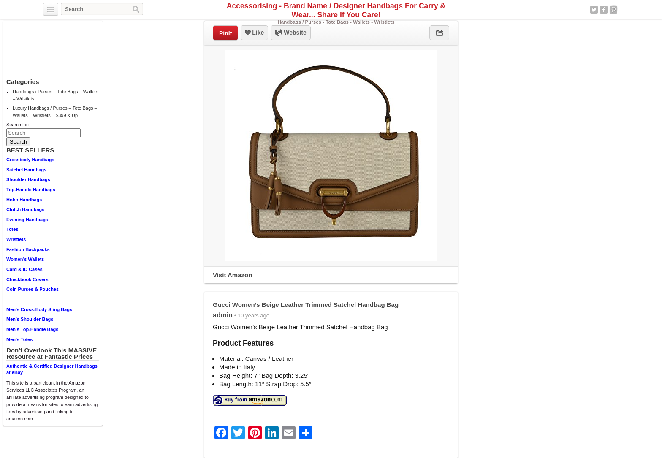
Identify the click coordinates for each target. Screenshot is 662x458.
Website (290, 33)
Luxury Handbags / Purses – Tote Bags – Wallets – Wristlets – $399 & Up (55, 112)
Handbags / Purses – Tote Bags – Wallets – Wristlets (55, 95)
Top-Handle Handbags (30, 189)
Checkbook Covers (27, 279)
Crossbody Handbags (30, 159)
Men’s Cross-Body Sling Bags (39, 309)
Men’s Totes (19, 339)
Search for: (17, 124)
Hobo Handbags (24, 199)
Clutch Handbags (25, 209)
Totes (12, 229)
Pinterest (613, 9)
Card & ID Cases (24, 269)
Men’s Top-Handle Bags (32, 329)
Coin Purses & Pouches (32, 289)
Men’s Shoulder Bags (29, 319)
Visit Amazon (232, 275)
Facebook (604, 9)
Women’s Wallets (25, 259)
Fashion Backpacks (28, 249)
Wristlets (16, 239)
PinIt (225, 33)
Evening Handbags (27, 219)
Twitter (594, 9)
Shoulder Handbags (28, 179)
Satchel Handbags (26, 169)
